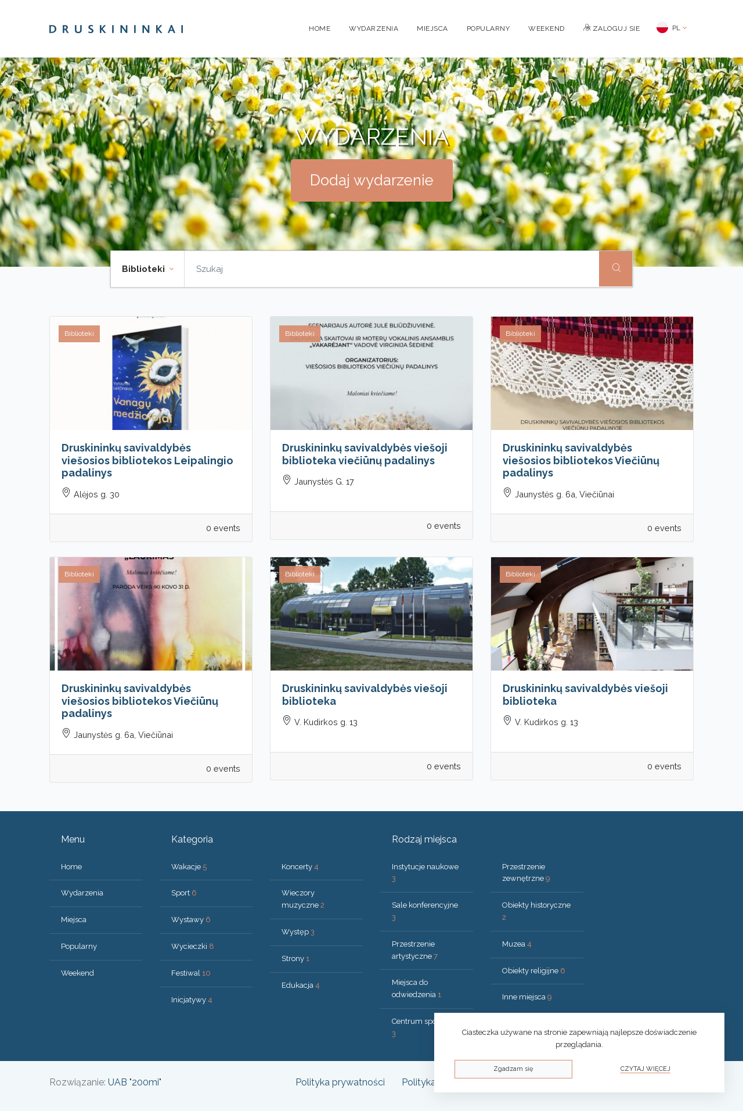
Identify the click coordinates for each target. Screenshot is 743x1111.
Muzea (517, 944)
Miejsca (432, 28)
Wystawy (191, 919)
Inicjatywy (191, 999)
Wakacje (189, 866)
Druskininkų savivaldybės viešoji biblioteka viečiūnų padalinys (365, 454)
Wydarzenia (373, 28)
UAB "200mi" (134, 1082)
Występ (298, 931)
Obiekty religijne (533, 970)
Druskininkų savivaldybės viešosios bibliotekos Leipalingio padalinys (147, 460)
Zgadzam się (513, 1069)
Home (319, 28)
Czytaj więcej (645, 1069)
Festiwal (191, 973)
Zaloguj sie (611, 28)
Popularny (488, 28)
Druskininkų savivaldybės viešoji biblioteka (365, 694)
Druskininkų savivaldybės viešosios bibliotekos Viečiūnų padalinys (581, 460)
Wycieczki (192, 946)
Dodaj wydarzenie (372, 180)
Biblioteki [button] (144, 269)
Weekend (546, 28)
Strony (295, 958)
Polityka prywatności (340, 1082)
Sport (184, 892)
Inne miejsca (527, 996)
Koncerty (300, 866)
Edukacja (301, 985)
